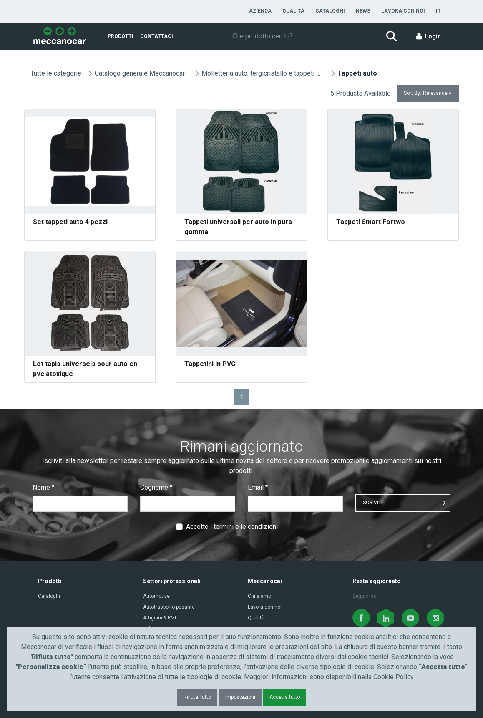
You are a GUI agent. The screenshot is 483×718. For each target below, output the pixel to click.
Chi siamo (259, 596)
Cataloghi (49, 596)
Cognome (156, 487)
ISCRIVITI (372, 503)
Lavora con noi (265, 607)
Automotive (156, 596)
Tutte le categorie (55, 73)
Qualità (256, 618)
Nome (43, 487)
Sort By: (428, 93)
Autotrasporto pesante (169, 607)
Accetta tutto (284, 697)
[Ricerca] (303, 36)
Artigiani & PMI (159, 618)
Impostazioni (240, 697)
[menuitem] (260, 11)
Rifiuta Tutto (197, 697)
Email (258, 487)
